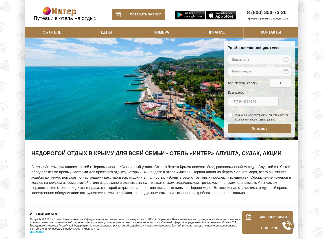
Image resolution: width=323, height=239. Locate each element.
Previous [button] (29, 89)
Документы (37, 231)
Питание (216, 32)
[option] (161, 89)
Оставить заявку (136, 14)
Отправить (259, 129)
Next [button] (294, 89)
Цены (106, 32)
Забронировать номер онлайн (265, 222)
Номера (161, 32)
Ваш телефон (238, 93)
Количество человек (242, 83)
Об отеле (52, 32)
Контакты (271, 32)
